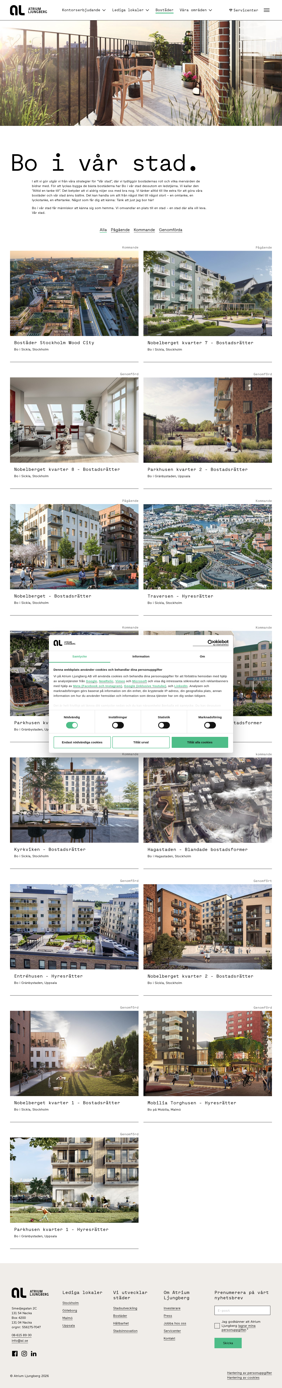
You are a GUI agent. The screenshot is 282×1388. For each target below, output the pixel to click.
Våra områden (193, 10)
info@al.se (20, 1341)
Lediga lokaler (128, 10)
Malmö (67, 1318)
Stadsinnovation (125, 1331)
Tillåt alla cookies (200, 742)
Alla (103, 229)
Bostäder (165, 10)
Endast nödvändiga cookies (82, 742)
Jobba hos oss (175, 1323)
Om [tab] (202, 656)
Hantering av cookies (243, 1377)
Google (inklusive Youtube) (145, 686)
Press (168, 1316)
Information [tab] (141, 656)
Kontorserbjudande (81, 10)
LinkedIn (181, 686)
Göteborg (69, 1310)
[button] (267, 10)
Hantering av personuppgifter (249, 1373)
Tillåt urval (141, 742)
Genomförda (170, 229)
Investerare (172, 1308)
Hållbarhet (121, 1323)
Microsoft (139, 681)
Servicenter (243, 10)
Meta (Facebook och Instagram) (97, 686)
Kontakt (169, 1338)
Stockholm (70, 1303)
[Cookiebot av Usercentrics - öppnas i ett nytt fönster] (211, 643)
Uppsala (68, 1325)
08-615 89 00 (22, 1335)
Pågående (120, 229)
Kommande (144, 229)
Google (91, 681)
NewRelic (106, 681)
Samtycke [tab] (79, 656)
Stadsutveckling (125, 1308)
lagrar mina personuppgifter (239, 1328)
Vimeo (120, 681)
